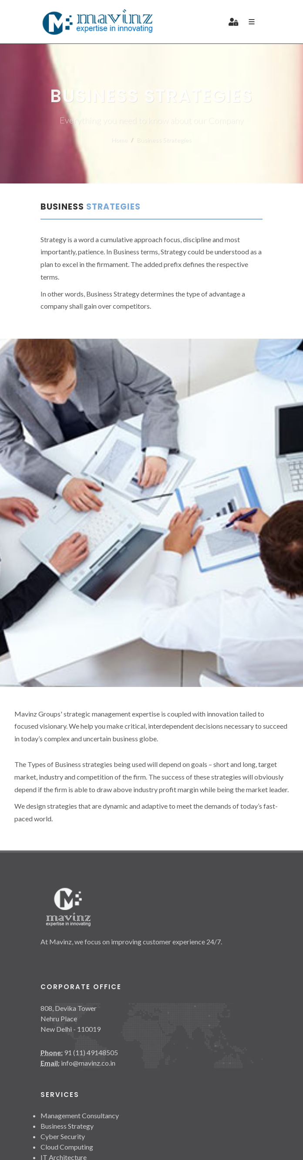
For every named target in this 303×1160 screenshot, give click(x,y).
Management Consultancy (79, 1115)
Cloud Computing (66, 1147)
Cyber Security (62, 1136)
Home (119, 139)
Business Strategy (67, 1126)
